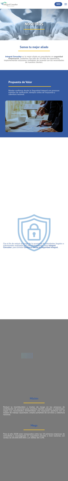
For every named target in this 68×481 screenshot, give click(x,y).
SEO (58, 4)
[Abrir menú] (65, 4)
